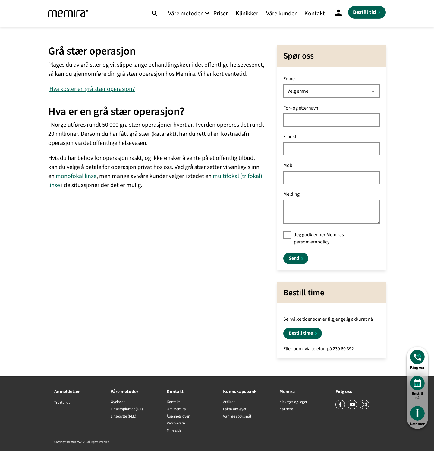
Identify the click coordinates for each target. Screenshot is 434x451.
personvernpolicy (311, 242)
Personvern (176, 423)
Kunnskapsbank (240, 391)
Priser (220, 13)
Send (294, 258)
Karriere (286, 409)
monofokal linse (76, 176)
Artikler (229, 402)
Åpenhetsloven (178, 416)
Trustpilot (62, 402)
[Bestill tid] (367, 12)
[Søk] (154, 13)
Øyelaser (118, 402)
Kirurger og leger (293, 402)
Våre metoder (185, 13)
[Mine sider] (338, 13)
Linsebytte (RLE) (123, 416)
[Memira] (68, 13)
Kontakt (314, 13)
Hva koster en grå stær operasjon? (92, 89)
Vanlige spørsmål (237, 416)
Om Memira (176, 409)
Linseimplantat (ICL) (127, 409)
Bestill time (301, 333)
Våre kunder (281, 13)
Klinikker (247, 13)
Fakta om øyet (234, 409)
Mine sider (175, 430)
